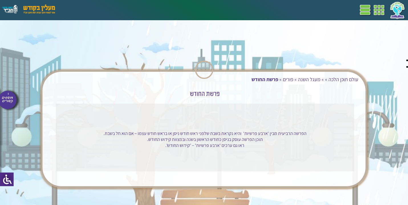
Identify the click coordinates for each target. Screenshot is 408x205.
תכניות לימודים (186, 10)
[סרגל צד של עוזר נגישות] (7, 179)
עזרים (75, 10)
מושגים (128, 10)
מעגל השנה (292, 79)
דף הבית (212, 10)
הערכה (110, 10)
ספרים (145, 10)
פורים (271, 79)
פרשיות (241, 131)
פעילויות (92, 10)
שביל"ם (162, 10)
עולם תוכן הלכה (326, 79)
